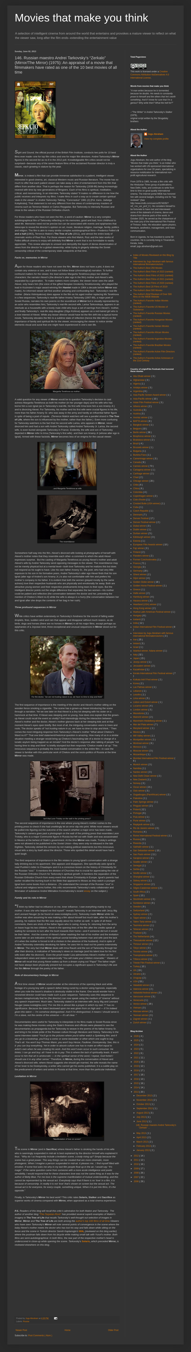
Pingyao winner (141, 805)
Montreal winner (141, 743)
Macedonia (139, 713)
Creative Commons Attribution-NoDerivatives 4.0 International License (149, 74)
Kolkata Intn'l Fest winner (145, 679)
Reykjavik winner (141, 824)
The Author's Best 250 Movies (147, 268)
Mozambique (139, 754)
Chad (136, 477)
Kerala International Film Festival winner (153, 673)
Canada (137, 462)
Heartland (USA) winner (145, 604)
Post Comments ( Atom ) (40, 1335)
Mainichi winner (141, 717)
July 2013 (141, 1117)
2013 (136, 1092)
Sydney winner (140, 914)
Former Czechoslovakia (145, 559)
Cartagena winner (142, 469)
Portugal (137, 813)
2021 (136, 1057)
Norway (137, 783)
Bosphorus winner (142, 436)
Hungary (137, 615)
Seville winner (140, 873)
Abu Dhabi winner (142, 376)
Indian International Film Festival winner (153, 627)
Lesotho (137, 694)
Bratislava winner (142, 440)
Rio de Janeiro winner (144, 828)
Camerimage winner (143, 458)
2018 (136, 1070)
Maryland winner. (141, 728)
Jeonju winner (140, 662)
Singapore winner (142, 884)
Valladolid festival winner (145, 992)
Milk (81, 1231)
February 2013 (143, 1146)
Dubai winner (140, 526)
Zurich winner (140, 1022)
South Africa (139, 892)
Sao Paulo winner (142, 854)
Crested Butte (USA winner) (147, 503)
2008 (136, 1173)
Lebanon (137, 691)
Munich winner (140, 764)
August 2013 (142, 1113)
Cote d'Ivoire (139, 499)
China (136, 488)
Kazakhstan (139, 669)
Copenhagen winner (143, 496)
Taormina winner (141, 925)
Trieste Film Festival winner (147, 962)
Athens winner (140, 406)
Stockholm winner (142, 899)
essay (87, 891)
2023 (136, 1049)
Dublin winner (140, 529)
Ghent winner (140, 574)
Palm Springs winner (143, 802)
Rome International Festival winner (150, 835)
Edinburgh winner (142, 537)
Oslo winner (139, 790)
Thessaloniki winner (143, 940)
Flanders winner (141, 555)
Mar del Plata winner (143, 724)
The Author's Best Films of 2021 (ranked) (153, 279)
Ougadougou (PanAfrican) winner (149, 794)
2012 (136, 1155)
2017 (136, 1074)
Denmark (138, 514)
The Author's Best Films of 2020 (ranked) (153, 283)
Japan (136, 658)
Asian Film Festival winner (146, 402)
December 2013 (144, 1095)
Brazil (136, 443)
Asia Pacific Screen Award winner (150, 395)
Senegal (137, 865)
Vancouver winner (142, 996)
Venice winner (140, 1004)
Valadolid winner (141, 985)
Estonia (137, 541)
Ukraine (137, 974)
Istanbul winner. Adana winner (148, 650)
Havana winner (140, 600)
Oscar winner (140, 787)
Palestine (138, 798)
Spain (136, 895)
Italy (135, 654)
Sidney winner (140, 880)
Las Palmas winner (142, 687)
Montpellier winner (142, 739)
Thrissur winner (141, 944)
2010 (136, 1164)
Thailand (137, 933)
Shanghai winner (141, 876)
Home (68, 1330)
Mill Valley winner (142, 735)
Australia (137, 410)
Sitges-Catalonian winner (145, 888)
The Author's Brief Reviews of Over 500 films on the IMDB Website (152, 295)
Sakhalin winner (141, 847)
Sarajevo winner (141, 858)
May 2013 (141, 1133)
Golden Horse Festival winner (148, 585)
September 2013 (144, 1108)
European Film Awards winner (148, 544)
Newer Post (21, 1330)
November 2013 (144, 1100)
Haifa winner (139, 593)
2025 (136, 1040)
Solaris (86, 1241)
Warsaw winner (141, 1011)
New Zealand (140, 779)
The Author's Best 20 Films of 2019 (150, 286)
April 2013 (141, 1137)
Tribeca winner (140, 959)
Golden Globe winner (143, 582)
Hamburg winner (141, 597)
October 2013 (143, 1104)
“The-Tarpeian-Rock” (50, 1214)
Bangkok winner (141, 425)
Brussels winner (141, 447)
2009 (136, 1168)
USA (135, 981)
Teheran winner (141, 929)
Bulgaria (137, 451)
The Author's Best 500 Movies (147, 290)
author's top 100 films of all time (93, 1221)
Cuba (136, 507)
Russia (26, 1321)
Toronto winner (140, 951)
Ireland (136, 643)
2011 (136, 1160)
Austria (137, 413)
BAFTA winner (140, 421)
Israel (136, 647)
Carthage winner (141, 473)
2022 (136, 1053)
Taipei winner (140, 918)
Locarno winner (141, 706)
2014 (136, 1087)
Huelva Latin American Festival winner (152, 612)
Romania (138, 832)
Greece (137, 589)
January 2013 (143, 1150)
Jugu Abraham (155, 134)
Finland (137, 552)
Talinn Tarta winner (142, 921)
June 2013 (141, 1121)
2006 (136, 1181)
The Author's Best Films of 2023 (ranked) (153, 271)
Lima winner (139, 698)
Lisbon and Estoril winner (145, 702)
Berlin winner (140, 432)
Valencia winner (141, 989)
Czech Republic (141, 511)
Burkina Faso (140, 455)
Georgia (137, 567)
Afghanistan (139, 380)
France (137, 563)
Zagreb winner (140, 1019)
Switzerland (139, 910)
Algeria (137, 383)
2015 (136, 1083)
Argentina (138, 391)
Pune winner (139, 820)
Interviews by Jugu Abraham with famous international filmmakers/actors (153, 262)
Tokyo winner (140, 948)
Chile (136, 484)
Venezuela (138, 1000)
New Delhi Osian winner (145, 776)
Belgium (137, 428)
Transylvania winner (143, 955)
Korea (136, 683)
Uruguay (137, 978)
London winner (140, 709)
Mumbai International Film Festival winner (153, 758)
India (135, 623)
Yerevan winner (141, 1015)
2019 (136, 1066)
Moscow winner (141, 750)
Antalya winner (140, 387)
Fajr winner (139, 548)
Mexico (137, 732)
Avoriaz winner (140, 417)
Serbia (136, 869)
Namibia (137, 768)
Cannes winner (140, 466)
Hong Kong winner (142, 608)
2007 (136, 1177)
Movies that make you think (81, 18)
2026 (136, 1036)
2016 (136, 1079)
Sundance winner (142, 903)
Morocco (137, 747)
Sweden (137, 906)
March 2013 (142, 1142)
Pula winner (139, 817)
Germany (138, 571)
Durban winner (140, 533)
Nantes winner (140, 772)
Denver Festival (141, 518)
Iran (135, 639)
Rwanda (137, 843)
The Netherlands (141, 936)
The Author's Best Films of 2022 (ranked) (153, 275)
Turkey (136, 966)
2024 (136, 1044)
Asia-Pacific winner (142, 398)
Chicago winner (141, 481)
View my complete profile (156, 139)
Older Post (113, 1330)
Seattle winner (140, 862)
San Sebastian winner (144, 850)
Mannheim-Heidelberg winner (148, 721)
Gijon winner (139, 578)
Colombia (138, 492)
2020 (136, 1062)
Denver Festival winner (144, 522)
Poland (137, 809)
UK (135, 970)
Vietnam (137, 1007)
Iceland (137, 619)
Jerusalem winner (142, 666)
